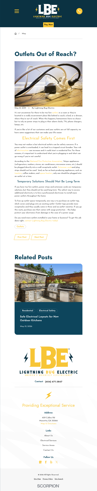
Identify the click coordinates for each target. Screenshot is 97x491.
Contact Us (48, 450)
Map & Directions (48, 424)
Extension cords (65, 167)
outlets (55, 113)
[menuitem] (37, 479)
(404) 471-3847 (53, 381)
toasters (18, 173)
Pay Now (48, 25)
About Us (48, 436)
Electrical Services (48, 441)
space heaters (46, 173)
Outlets (20, 227)
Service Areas (48, 445)
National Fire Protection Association (46, 161)
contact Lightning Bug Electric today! (41, 221)
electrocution (22, 150)
